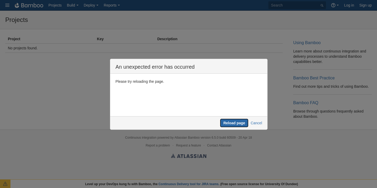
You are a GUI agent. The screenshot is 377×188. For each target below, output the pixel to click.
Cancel (256, 123)
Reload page (234, 123)
